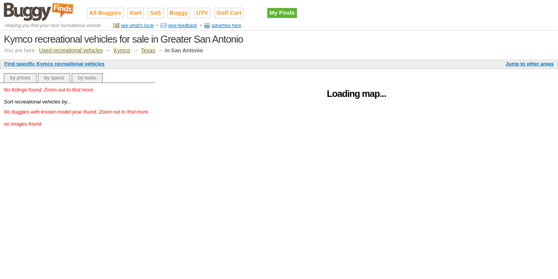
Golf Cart (229, 12)
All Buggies (105, 12)
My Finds (281, 12)
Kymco (122, 50)
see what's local (137, 25)
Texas (148, 50)
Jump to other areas (530, 64)
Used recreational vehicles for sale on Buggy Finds (39, 11)
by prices (20, 78)
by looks (87, 78)
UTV (202, 12)
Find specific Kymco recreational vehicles (54, 64)
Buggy (179, 12)
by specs (54, 78)
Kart (135, 12)
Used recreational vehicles (71, 50)
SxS (155, 12)
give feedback (182, 25)
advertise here (226, 25)
